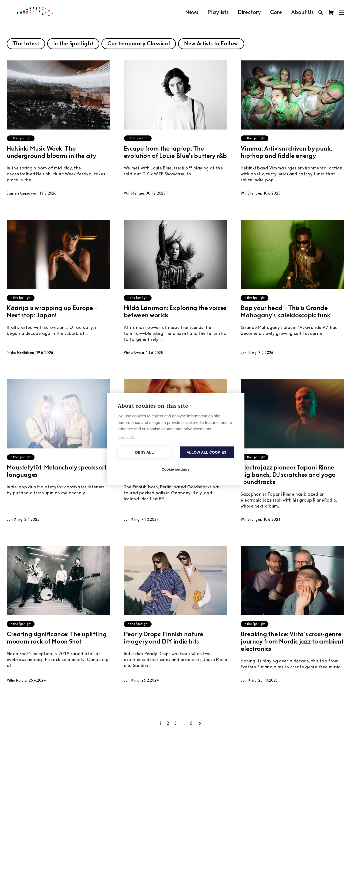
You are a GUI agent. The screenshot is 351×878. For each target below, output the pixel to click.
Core (276, 12)
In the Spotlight (73, 44)
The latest (26, 44)
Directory (249, 12)
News (191, 12)
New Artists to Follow (211, 44)
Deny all (144, 452)
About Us (302, 12)
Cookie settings (176, 469)
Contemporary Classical (138, 44)
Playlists (218, 12)
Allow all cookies (206, 452)
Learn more (126, 437)
